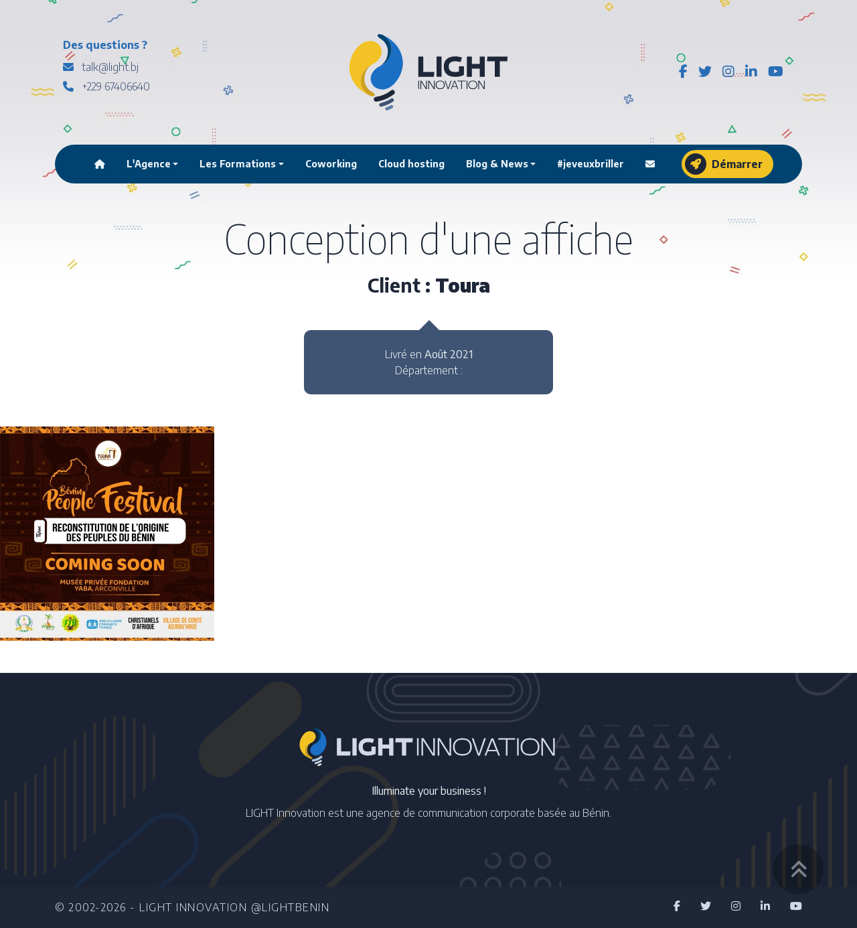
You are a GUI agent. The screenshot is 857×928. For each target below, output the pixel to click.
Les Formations (238, 163)
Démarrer (724, 164)
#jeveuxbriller (590, 163)
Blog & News (497, 163)
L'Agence (149, 163)
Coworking (331, 163)
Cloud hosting (411, 163)
